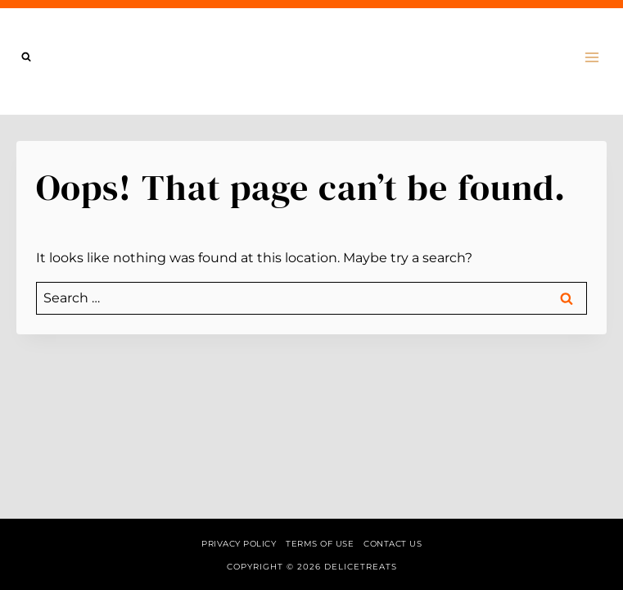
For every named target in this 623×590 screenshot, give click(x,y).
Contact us (392, 543)
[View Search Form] (26, 57)
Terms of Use (320, 543)
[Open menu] (591, 57)
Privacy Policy (238, 543)
